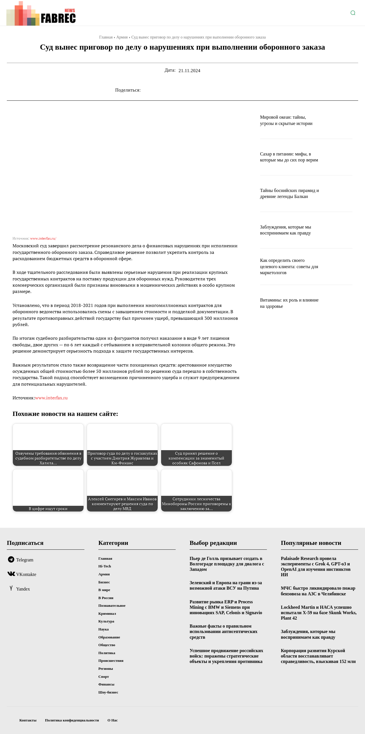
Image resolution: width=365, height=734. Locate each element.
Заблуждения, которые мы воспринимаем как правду (288, 230)
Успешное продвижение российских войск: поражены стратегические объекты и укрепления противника (226, 656)
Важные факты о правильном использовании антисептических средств (223, 631)
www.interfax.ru (51, 398)
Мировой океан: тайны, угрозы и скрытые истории (289, 120)
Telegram (24, 559)
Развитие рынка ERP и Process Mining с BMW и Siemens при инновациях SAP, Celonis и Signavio (226, 607)
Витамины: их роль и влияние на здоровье (283, 303)
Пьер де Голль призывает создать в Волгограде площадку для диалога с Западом (227, 564)
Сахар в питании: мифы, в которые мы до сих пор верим (288, 157)
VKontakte (26, 574)
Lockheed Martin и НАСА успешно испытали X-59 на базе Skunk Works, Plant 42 (319, 612)
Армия (122, 37)
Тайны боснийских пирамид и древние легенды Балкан (281, 193)
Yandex (23, 589)
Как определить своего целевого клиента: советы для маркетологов (288, 266)
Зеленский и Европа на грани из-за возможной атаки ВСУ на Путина (226, 585)
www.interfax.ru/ (43, 238)
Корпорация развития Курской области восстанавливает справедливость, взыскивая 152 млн (318, 656)
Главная (106, 37)
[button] (352, 12)
